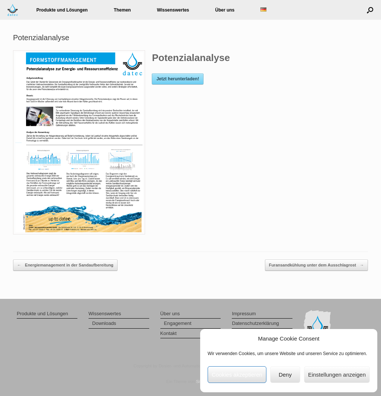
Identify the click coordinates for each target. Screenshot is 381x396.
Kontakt (168, 333)
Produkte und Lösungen (62, 10)
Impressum (244, 313)
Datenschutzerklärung (255, 323)
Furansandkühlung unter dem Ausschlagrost (316, 265)
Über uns (224, 10)
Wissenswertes (173, 10)
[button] (370, 10)
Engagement (178, 323)
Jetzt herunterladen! (177, 79)
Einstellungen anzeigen (337, 374)
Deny (285, 374)
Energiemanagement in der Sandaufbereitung (65, 265)
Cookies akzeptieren (237, 374)
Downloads (104, 323)
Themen (122, 10)
